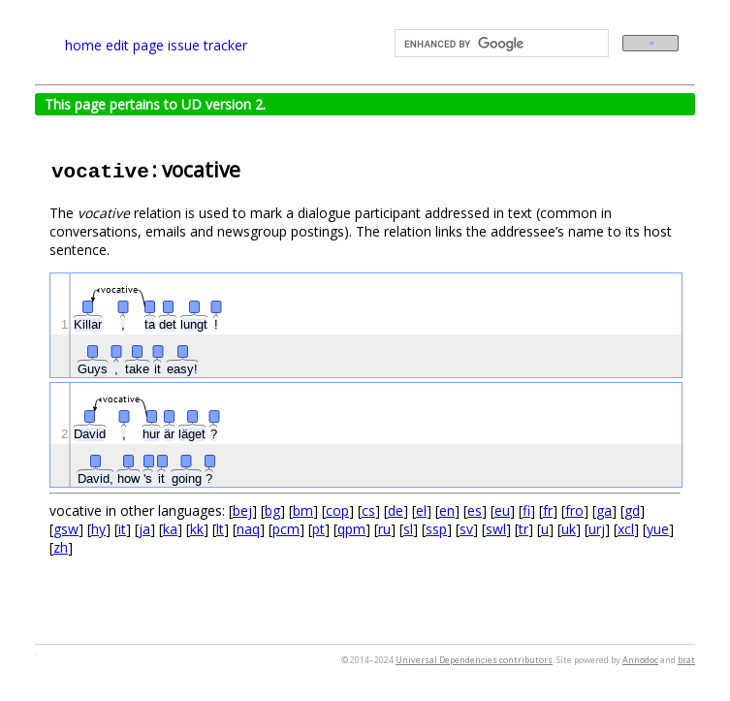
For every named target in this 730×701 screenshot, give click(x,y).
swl (496, 529)
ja (144, 529)
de (395, 510)
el (421, 510)
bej (242, 510)
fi (526, 510)
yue (658, 529)
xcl (626, 529)
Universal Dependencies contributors (474, 659)
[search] (500, 43)
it (122, 529)
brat (686, 659)
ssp (436, 529)
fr (548, 510)
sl (408, 529)
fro (574, 510)
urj (596, 529)
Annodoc (640, 659)
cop (337, 510)
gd (632, 510)
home (83, 45)
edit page (135, 45)
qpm (351, 529)
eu (502, 510)
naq (248, 529)
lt (220, 529)
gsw (66, 529)
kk (197, 529)
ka (170, 529)
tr (523, 529)
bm (303, 510)
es (474, 510)
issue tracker (207, 45)
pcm (286, 529)
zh (60, 547)
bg (272, 510)
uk (568, 529)
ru (384, 529)
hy (98, 529)
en (447, 510)
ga (604, 510)
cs (368, 510)
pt (318, 529)
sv (466, 529)
